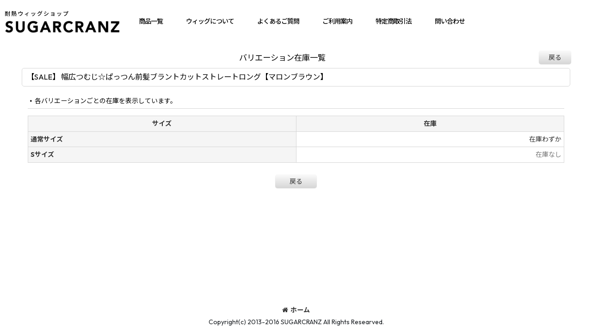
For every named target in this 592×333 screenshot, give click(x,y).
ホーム (296, 310)
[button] (150, 21)
